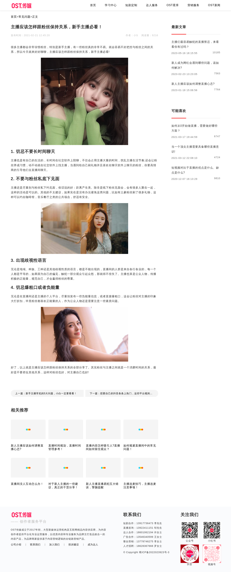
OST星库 (173, 5)
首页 (93, 5)
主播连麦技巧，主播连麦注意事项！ (139, 485)
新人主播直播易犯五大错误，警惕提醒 (102, 485)
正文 (35, 16)
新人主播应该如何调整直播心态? (27, 447)
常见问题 (24, 16)
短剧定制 (131, 5)
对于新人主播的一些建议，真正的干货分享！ (63, 485)
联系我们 (35, 544)
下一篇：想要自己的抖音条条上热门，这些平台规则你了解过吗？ (124, 393)
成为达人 (93, 544)
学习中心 (111, 5)
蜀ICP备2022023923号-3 (154, 552)
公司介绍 (16, 544)
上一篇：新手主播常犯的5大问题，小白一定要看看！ (46, 393)
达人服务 (152, 5)
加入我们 (54, 544)
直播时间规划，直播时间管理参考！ (64, 447)
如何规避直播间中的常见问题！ (139, 447)
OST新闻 (214, 5)
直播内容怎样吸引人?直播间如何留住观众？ (103, 447)
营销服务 (193, 5)
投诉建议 (73, 544)
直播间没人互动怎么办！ (27, 483)
